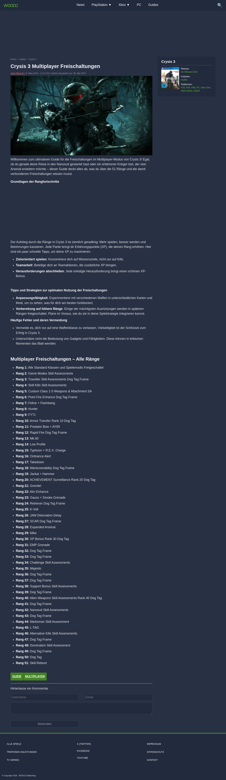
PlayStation (99, 5)
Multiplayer (35, 676)
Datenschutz (155, 752)
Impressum (154, 744)
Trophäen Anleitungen (22, 752)
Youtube (82, 757)
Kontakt (152, 760)
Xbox (122, 5)
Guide (16, 676)
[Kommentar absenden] (45, 724)
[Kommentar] (81, 708)
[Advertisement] (113, 33)
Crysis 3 (168, 62)
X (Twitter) (84, 744)
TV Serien (13, 760)
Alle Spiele (14, 744)
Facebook (83, 751)
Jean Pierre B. (18, 73)
